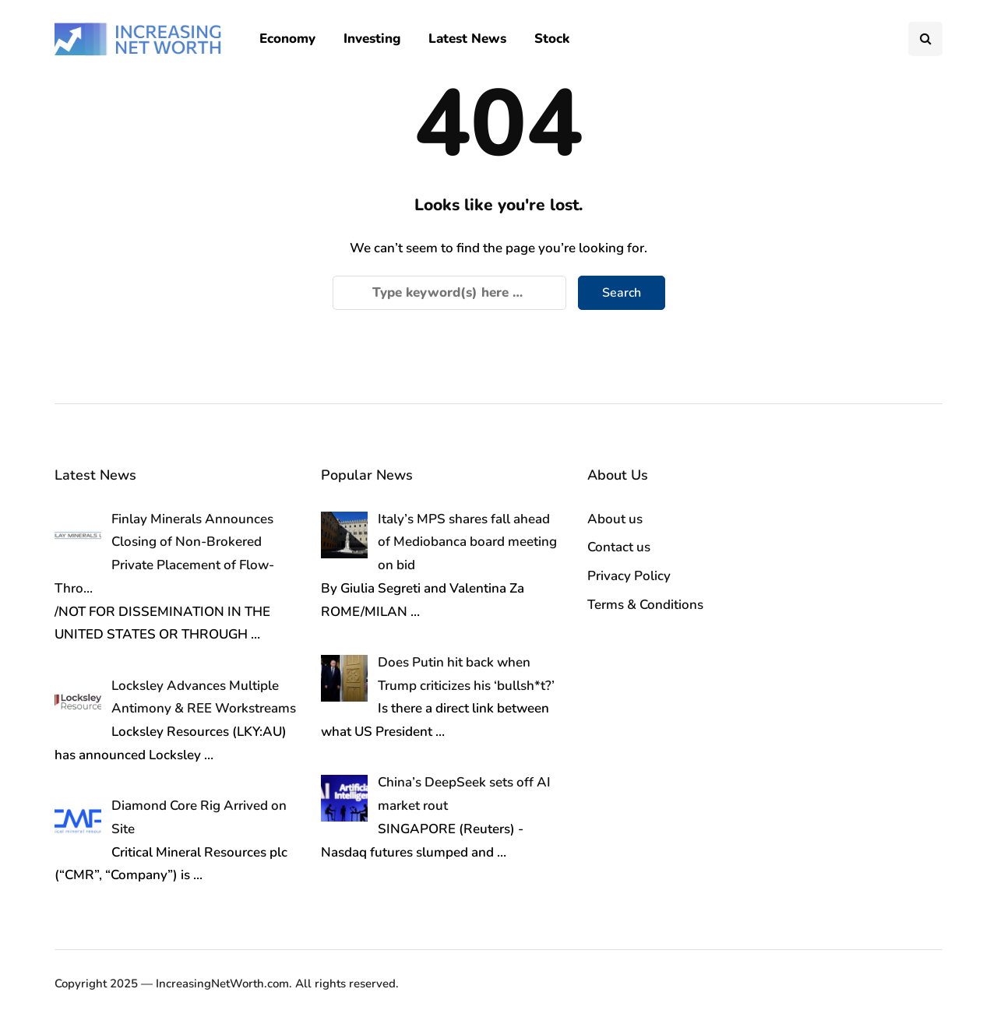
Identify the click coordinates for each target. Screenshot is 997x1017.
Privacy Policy (629, 576)
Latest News (467, 39)
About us (615, 519)
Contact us (618, 547)
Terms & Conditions (645, 605)
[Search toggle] (925, 39)
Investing (371, 39)
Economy (287, 39)
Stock (551, 39)
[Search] (449, 293)
